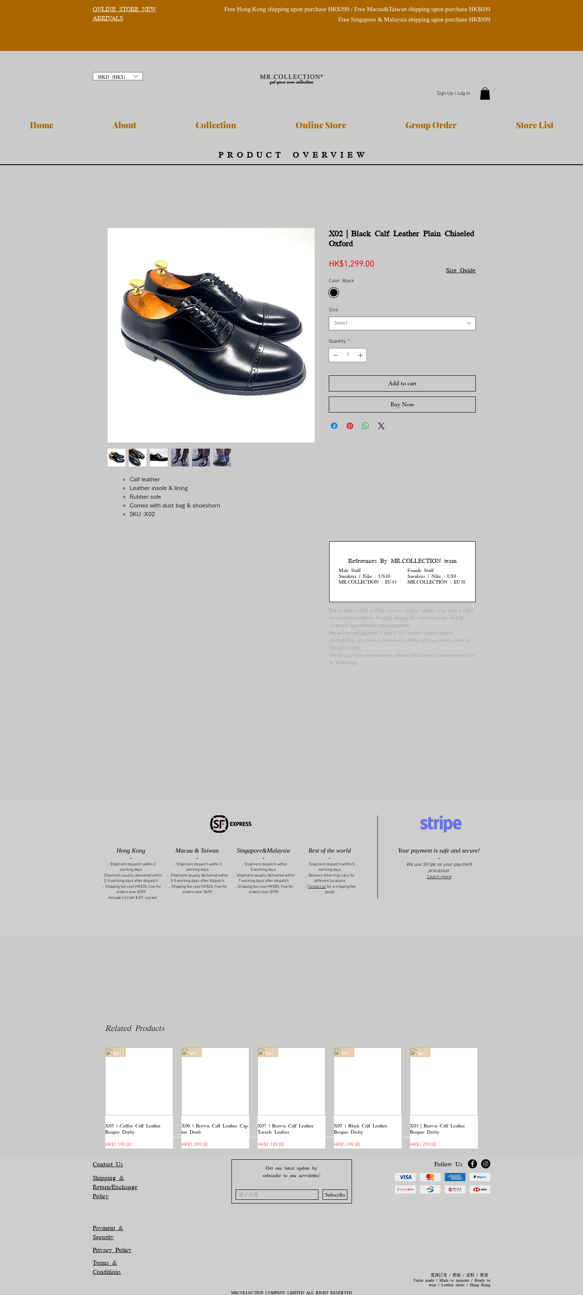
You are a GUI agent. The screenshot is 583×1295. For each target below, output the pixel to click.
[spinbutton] (348, 355)
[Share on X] (381, 426)
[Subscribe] (335, 1194)
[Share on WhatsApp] (366, 426)
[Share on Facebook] (334, 426)
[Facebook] (472, 1163)
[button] (118, 76)
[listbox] (118, 76)
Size (333, 310)
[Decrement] (334, 355)
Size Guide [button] (461, 269)
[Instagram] (485, 1163)
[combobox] (402, 323)
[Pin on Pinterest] (350, 426)
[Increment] (361, 355)
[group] (291, 1098)
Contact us (317, 886)
